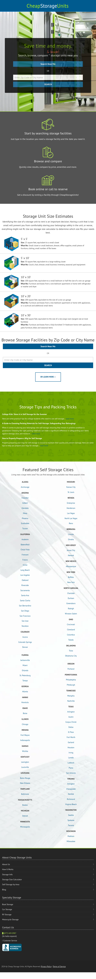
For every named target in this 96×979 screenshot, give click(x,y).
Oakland (25, 580)
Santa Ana (25, 595)
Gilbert (25, 503)
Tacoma (71, 825)
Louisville (25, 767)
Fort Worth (71, 737)
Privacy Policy (46, 966)
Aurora (25, 637)
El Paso (71, 732)
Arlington (71, 712)
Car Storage (7, 909)
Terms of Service (59, 966)
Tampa (25, 680)
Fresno (25, 560)
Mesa (25, 513)
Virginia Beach (71, 804)
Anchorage (25, 487)
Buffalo (71, 577)
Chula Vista (25, 549)
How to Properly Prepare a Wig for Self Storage (22, 438)
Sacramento (25, 590)
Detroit (25, 816)
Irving (71, 752)
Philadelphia (71, 680)
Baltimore (25, 794)
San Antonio (71, 773)
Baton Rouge (25, 778)
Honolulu (25, 702)
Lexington (25, 762)
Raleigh (71, 608)
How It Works (7, 869)
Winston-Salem (71, 613)
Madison (71, 836)
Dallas (70, 727)
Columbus (71, 635)
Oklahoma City (71, 656)
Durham (71, 598)
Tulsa (71, 650)
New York (71, 582)
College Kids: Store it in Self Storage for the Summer (24, 414)
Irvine (25, 565)
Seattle (71, 815)
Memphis (71, 696)
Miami (25, 665)
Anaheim (25, 539)
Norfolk (71, 794)
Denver (25, 647)
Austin (70, 717)
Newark (71, 555)
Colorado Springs (25, 642)
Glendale (25, 508)
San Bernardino (25, 605)
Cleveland (71, 629)
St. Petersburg (25, 675)
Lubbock (71, 763)
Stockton (25, 626)
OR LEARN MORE (48, 377)
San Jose (25, 621)
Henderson (71, 508)
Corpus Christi (70, 722)
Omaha (71, 539)
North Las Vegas (71, 518)
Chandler (25, 498)
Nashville (71, 701)
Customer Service (10, 940)
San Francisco (25, 616)
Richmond (71, 799)
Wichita (25, 751)
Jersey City (71, 550)
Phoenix (25, 518)
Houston (71, 747)
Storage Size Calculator (12, 879)
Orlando (25, 670)
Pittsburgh (71, 685)
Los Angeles (25, 575)
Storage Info (7, 874)
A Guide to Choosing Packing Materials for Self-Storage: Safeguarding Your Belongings (39, 423)
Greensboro (70, 603)
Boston (25, 805)
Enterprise (71, 503)
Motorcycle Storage (10, 919)
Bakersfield (25, 544)
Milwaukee (71, 841)
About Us (6, 864)
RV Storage (6, 914)
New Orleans (25, 783)
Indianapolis (25, 740)
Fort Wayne (25, 735)
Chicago (25, 724)
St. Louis (71, 492)
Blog (4, 889)
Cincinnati (71, 624)
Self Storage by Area (10, 884)
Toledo (71, 640)
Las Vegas (71, 513)
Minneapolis (25, 827)
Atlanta (25, 691)
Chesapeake (71, 789)
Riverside (25, 585)
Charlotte (71, 593)
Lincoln (71, 534)
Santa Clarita (25, 600)
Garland (71, 742)
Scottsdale (25, 523)
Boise (25, 713)
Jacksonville (25, 660)
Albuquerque (71, 566)
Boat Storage (7, 904)
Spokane (71, 820)
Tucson (25, 528)
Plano (71, 768)
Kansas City (70, 487)
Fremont (25, 555)
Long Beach (25, 570)
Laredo (71, 757)
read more (70, 419)
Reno (71, 523)
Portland (71, 669)
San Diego (25, 611)
